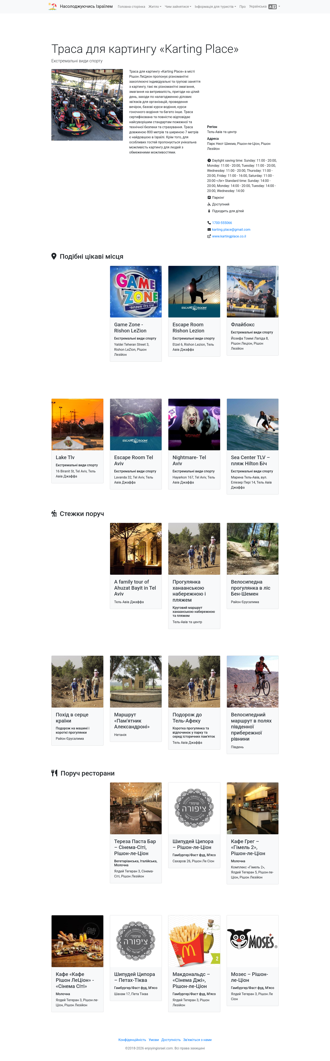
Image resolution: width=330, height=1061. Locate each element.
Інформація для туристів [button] (214, 7)
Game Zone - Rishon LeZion (130, 328)
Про (243, 7)
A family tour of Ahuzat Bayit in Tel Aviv (135, 588)
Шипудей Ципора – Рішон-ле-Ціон (193, 844)
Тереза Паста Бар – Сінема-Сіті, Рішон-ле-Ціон (135, 847)
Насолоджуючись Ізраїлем (86, 6)
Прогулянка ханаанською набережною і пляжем (189, 591)
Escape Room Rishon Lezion (188, 328)
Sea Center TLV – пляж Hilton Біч (250, 461)
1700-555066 (222, 223)
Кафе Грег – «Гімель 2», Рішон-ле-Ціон (248, 847)
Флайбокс (243, 325)
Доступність (171, 1040)
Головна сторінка (131, 7)
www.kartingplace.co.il (229, 236)
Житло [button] (154, 7)
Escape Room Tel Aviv (133, 461)
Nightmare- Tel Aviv (189, 461)
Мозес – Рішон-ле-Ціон (249, 977)
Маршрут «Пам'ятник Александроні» (132, 721)
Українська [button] (263, 6)
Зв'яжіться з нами (197, 1040)
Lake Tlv (65, 457)
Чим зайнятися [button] (177, 7)
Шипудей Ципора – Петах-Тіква (134, 977)
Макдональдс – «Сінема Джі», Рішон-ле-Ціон (191, 980)
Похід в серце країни (72, 718)
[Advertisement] (165, 29)
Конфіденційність (132, 1040)
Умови (154, 1040)
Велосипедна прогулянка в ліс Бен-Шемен (250, 588)
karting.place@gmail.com (231, 230)
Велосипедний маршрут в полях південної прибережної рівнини (251, 727)
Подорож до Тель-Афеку (187, 718)
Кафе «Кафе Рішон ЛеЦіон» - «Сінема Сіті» (75, 980)
